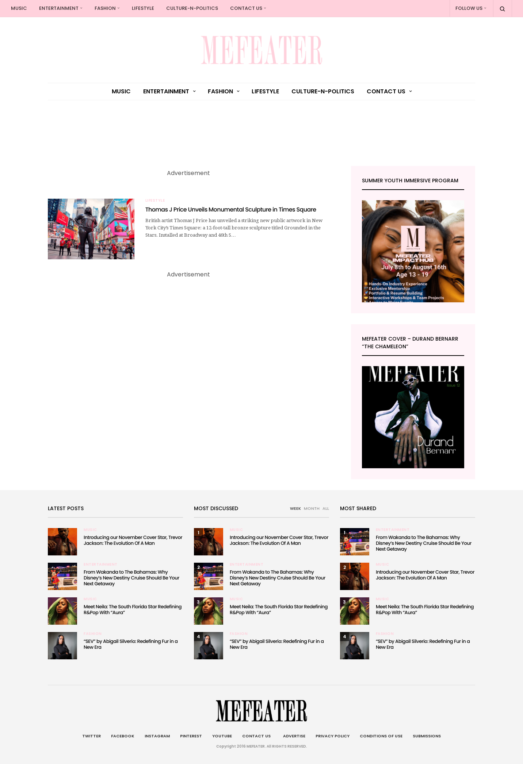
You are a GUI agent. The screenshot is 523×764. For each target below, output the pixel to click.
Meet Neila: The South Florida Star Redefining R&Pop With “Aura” (133, 609)
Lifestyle (143, 8)
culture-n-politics (192, 8)
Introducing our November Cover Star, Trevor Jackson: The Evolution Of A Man (133, 540)
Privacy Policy (333, 736)
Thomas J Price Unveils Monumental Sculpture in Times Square (230, 209)
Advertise (293, 736)
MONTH (312, 508)
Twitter (91, 736)
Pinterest (191, 736)
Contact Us (246, 8)
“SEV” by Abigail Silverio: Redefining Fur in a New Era (130, 644)
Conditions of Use (381, 736)
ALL (325, 508)
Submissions (427, 736)
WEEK (295, 508)
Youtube (222, 736)
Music (19, 8)
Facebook (122, 736)
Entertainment (59, 8)
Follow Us (468, 8)
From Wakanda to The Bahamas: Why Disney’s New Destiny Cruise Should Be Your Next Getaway (131, 578)
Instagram (157, 736)
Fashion (105, 8)
